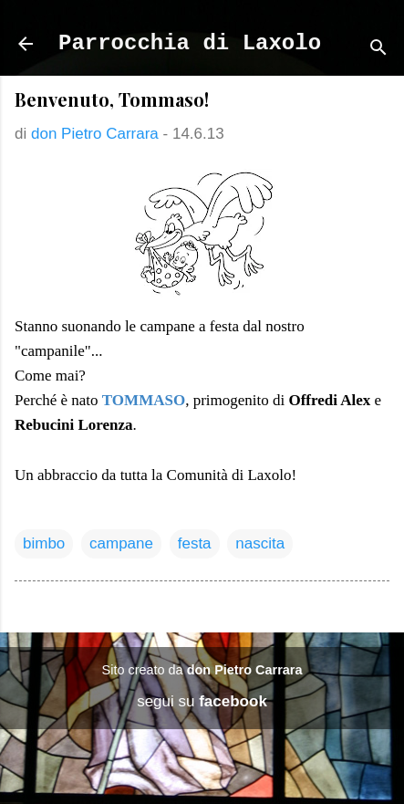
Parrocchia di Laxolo (189, 43)
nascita (260, 543)
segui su (202, 701)
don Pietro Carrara (245, 670)
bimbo (44, 543)
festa (195, 543)
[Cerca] (378, 50)
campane (121, 543)
